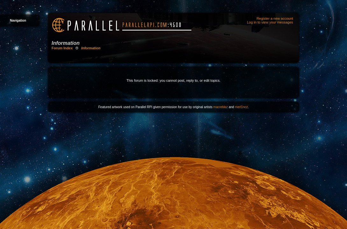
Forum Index (62, 48)
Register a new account (275, 18)
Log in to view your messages (270, 22)
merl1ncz (241, 107)
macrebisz (220, 107)
